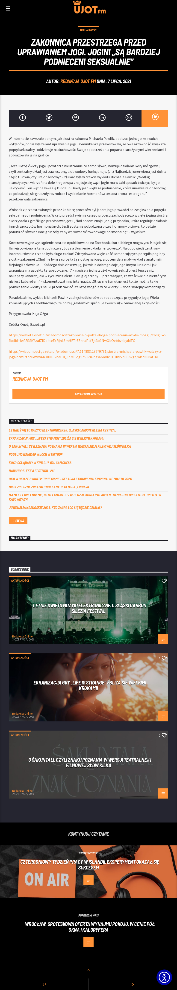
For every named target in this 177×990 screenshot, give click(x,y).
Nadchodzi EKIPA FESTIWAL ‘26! (32, 470)
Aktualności (88, 30)
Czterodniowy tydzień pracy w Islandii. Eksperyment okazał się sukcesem (89, 864)
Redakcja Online (22, 636)
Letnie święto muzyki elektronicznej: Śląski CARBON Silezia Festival (62, 430)
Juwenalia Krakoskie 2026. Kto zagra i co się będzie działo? (55, 507)
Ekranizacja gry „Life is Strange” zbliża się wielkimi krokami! (56, 438)
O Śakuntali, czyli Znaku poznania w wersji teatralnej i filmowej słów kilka (70, 446)
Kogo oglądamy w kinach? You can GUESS (40, 462)
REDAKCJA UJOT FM (78, 81)
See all (18, 521)
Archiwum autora (88, 394)
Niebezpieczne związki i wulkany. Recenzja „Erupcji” (49, 487)
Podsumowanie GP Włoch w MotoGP (35, 454)
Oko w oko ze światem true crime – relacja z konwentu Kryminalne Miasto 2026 (70, 478)
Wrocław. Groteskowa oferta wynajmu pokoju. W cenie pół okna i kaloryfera (90, 927)
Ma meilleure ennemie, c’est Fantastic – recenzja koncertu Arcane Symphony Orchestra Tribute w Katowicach (85, 497)
